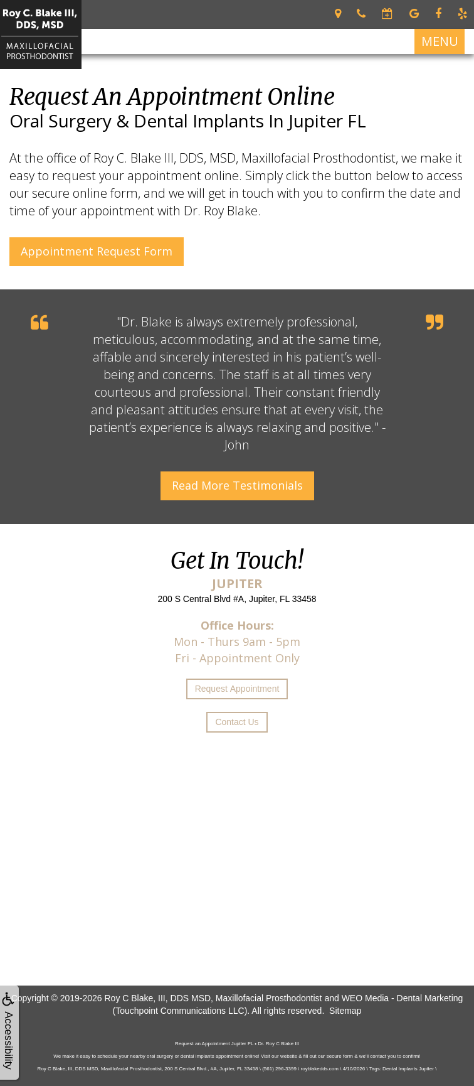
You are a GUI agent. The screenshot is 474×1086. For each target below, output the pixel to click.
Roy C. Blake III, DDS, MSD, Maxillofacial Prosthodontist (244, 157)
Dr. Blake (146, 321)
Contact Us (236, 722)
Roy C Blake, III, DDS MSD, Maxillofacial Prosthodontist (213, 998)
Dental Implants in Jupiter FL (250, 120)
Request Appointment (237, 689)
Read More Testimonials (237, 485)
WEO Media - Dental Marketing (402, 998)
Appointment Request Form (96, 251)
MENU (439, 41)
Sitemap (345, 1011)
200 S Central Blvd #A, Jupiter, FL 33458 (236, 599)
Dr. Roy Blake (221, 210)
